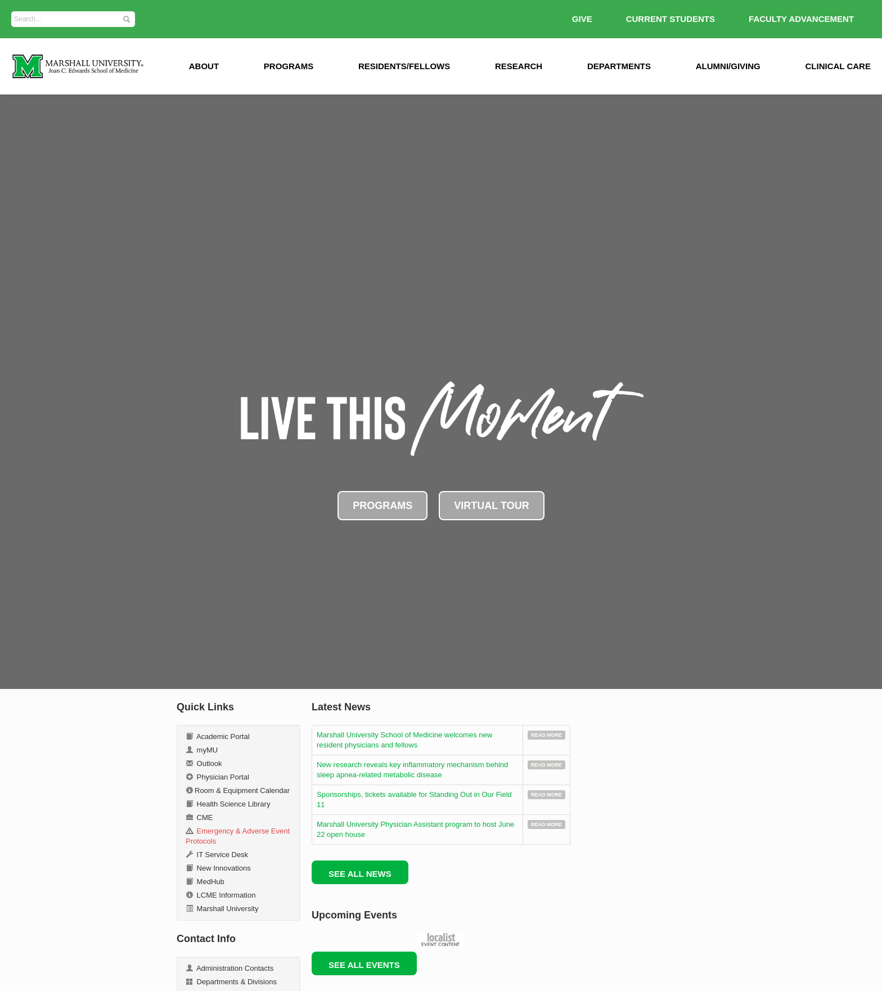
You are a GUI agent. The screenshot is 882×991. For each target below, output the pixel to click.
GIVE (582, 19)
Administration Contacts (229, 968)
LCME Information (220, 895)
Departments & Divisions (231, 982)
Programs (288, 66)
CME (199, 817)
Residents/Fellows (404, 66)
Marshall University (222, 908)
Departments (619, 66)
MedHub (205, 881)
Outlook (204, 763)
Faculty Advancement (801, 19)
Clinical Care (838, 66)
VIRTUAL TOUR (491, 505)
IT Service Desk (217, 854)
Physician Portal (217, 777)
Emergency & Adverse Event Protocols (238, 836)
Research (518, 66)
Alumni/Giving (728, 66)
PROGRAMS (382, 505)
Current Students (670, 19)
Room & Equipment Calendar (238, 790)
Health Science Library (228, 804)
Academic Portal (218, 736)
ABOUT (204, 66)
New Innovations (218, 868)
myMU (202, 750)
